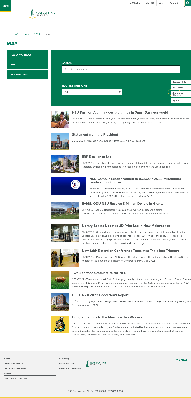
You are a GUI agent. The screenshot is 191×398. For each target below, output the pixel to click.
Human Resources (67, 363)
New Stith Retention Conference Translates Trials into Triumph (130, 251)
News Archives (19, 74)
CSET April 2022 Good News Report (100, 295)
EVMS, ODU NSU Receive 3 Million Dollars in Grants (122, 204)
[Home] (16, 34)
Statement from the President (95, 134)
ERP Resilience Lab (97, 157)
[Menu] (5, 6)
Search (67, 63)
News (26, 34)
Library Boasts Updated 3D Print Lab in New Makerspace (126, 226)
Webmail (7, 373)
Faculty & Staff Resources (70, 368)
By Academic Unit (74, 86)
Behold (15, 64)
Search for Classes (177, 94)
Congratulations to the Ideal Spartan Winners (107, 317)
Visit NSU (177, 87)
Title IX (7, 359)
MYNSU (181, 360)
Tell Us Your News (21, 55)
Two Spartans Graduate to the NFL (99, 273)
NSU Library (64, 359)
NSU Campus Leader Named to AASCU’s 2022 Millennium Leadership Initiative (135, 180)
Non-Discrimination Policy (15, 368)
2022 (37, 34)
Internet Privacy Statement (15, 378)
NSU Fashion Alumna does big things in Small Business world (120, 112)
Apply (175, 100)
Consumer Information (13, 363)
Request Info (179, 81)
